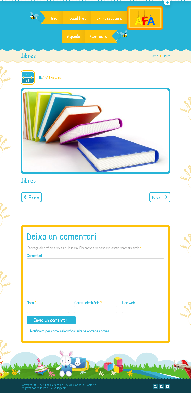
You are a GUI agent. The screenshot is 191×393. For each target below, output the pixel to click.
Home (154, 56)
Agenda (73, 36)
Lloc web (128, 303)
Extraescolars (109, 17)
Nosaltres (77, 17)
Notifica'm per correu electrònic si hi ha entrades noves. (70, 330)
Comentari (34, 255)
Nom (31, 303)
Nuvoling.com (58, 387)
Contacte (98, 36)
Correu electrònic (88, 303)
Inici (54, 17)
